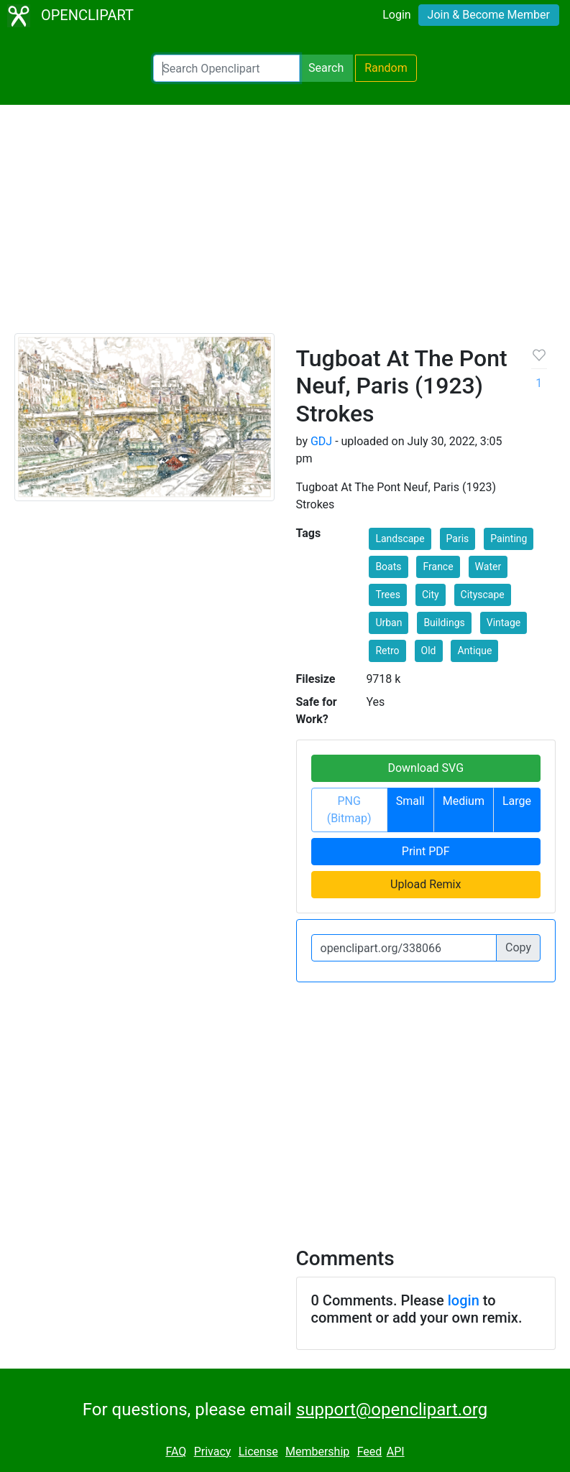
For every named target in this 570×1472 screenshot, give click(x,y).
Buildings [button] (443, 622)
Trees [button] (387, 594)
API (396, 1451)
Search (326, 68)
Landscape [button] (399, 538)
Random (386, 68)
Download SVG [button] (425, 768)
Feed (369, 1451)
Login (396, 15)
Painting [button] (508, 538)
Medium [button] (463, 801)
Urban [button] (388, 622)
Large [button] (516, 801)
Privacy (212, 1451)
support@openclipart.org (391, 1409)
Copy (518, 947)
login (463, 1300)
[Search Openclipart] (226, 68)
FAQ (175, 1451)
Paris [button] (457, 538)
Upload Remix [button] (425, 884)
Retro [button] (387, 650)
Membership (317, 1451)
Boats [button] (388, 566)
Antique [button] (474, 650)
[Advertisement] (285, 225)
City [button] (430, 594)
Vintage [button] (504, 622)
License (258, 1451)
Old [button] (428, 650)
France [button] (438, 566)
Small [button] (410, 801)
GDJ (321, 441)
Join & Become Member (489, 15)
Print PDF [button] (426, 851)
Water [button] (488, 566)
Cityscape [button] (483, 594)
